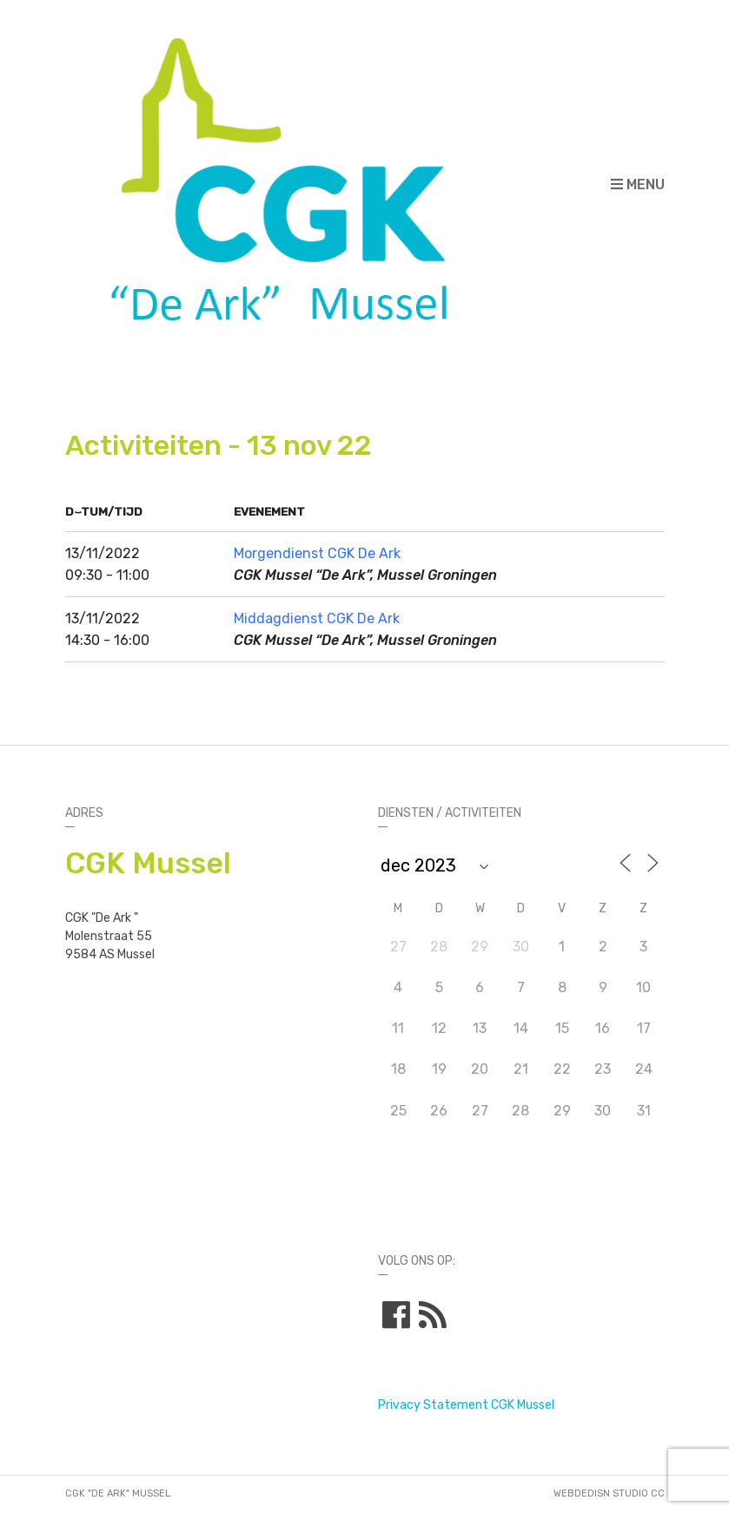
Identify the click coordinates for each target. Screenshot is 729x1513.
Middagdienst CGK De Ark (317, 618)
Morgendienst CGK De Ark (317, 553)
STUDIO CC (639, 1493)
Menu (638, 184)
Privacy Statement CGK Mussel (466, 1405)
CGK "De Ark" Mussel (117, 1493)
